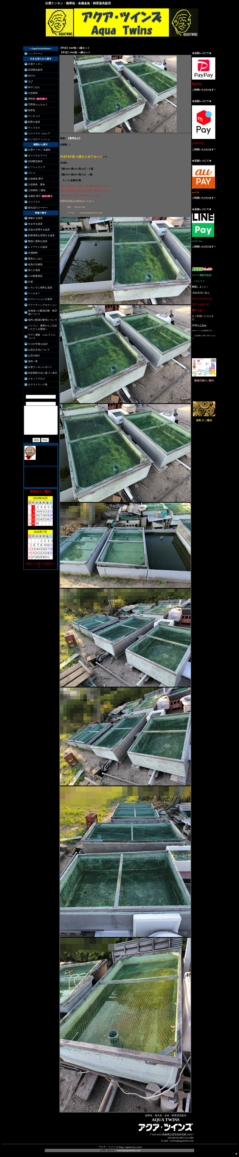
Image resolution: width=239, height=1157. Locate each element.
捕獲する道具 (33, 218)
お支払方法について (37, 349)
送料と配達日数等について (40, 319)
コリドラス (32, 201)
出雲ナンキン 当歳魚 (37, 149)
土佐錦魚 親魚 (34, 184)
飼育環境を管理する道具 (39, 235)
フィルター (32, 293)
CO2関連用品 (33, 276)
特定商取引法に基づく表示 (40, 372)
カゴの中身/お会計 (36, 344)
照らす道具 (32, 270)
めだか (29, 75)
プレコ (29, 172)
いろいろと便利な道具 (38, 287)
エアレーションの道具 (38, 299)
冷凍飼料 (31, 252)
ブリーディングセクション (40, 304)
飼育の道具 (32, 121)
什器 (28, 281)
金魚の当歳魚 (33, 264)
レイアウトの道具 (36, 247)
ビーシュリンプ (34, 167)
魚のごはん (32, 87)
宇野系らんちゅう (36, 104)
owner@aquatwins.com (129, 1150)
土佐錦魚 (31, 93)
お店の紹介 (32, 355)
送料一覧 (31, 361)
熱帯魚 (29, 110)
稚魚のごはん (33, 258)
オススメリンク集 (36, 384)
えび (28, 81)
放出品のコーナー (36, 207)
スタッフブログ (34, 378)
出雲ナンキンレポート (38, 367)
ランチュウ (32, 116)
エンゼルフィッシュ (37, 139)
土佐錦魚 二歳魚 (35, 190)
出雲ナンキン (33, 64)
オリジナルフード (36, 155)
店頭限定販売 (33, 69)
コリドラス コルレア (37, 133)
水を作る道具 (33, 223)
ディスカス (32, 127)
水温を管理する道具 (37, 229)
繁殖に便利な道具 (36, 241)
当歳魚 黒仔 (32, 196)
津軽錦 (29, 98)
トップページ (33, 53)
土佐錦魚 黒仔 (33, 178)
